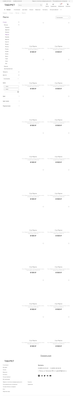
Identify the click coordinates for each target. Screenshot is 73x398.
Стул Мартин (33, 46)
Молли (7, 46)
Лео (6, 63)
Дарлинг (7, 29)
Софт (6, 58)
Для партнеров (6, 379)
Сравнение (30, 384)
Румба (6, 51)
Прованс (7, 27)
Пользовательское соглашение (60, 1)
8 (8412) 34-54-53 (17, 1)
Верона (7, 39)
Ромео (7, 49)
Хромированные (8, 68)
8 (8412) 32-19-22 (7, 1)
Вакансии (37, 9)
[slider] (18, 92)
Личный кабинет (54, 9)
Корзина (30, 382)
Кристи (7, 41)
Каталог (7, 9)
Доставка (24, 9)
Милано (7, 32)
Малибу (7, 37)
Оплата (31, 9)
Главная (5, 13)
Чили (6, 61)
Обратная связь (6, 391)
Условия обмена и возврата (9, 386)
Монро (7, 44)
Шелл (6, 56)
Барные (6, 66)
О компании (17, 9)
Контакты (45, 9)
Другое (5, 75)
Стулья (11, 13)
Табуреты (5, 72)
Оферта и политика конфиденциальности (41, 1)
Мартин (7, 34)
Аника (6, 54)
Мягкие (17, 13)
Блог (4, 389)
